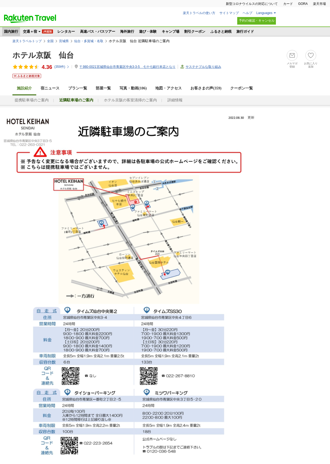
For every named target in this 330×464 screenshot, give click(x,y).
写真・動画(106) (133, 88)
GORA (303, 4)
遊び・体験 (148, 31)
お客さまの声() (205, 88)
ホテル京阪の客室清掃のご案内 (130, 100)
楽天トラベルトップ (27, 41)
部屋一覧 (103, 88)
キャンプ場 (170, 31)
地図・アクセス (168, 88)
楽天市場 (319, 4)
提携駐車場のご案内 (32, 100)
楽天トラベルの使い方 (199, 13)
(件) (62, 66)
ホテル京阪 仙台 (43, 55)
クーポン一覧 (241, 88)
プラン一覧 (77, 88)
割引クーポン (194, 31)
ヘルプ (247, 13)
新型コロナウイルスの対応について (252, 4)
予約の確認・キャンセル (257, 20)
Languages (264, 13)
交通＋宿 (30, 31)
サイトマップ (229, 13)
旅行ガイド (245, 31)
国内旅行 (11, 31)
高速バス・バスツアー (97, 31)
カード (288, 4)
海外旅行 (127, 31)
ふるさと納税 (221, 31)
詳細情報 (175, 100)
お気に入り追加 (311, 65)
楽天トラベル (30, 18)
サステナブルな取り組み (203, 67)
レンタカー (66, 31)
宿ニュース (50, 88)
